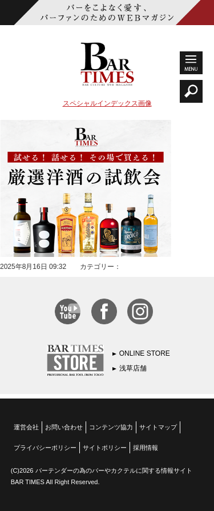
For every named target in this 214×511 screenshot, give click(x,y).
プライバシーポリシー (45, 447)
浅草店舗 (133, 368)
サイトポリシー (105, 447)
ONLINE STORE (144, 353)
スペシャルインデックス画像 (107, 103)
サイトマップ (158, 427)
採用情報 (145, 447)
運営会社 (26, 427)
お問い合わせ (64, 427)
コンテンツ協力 (111, 427)
